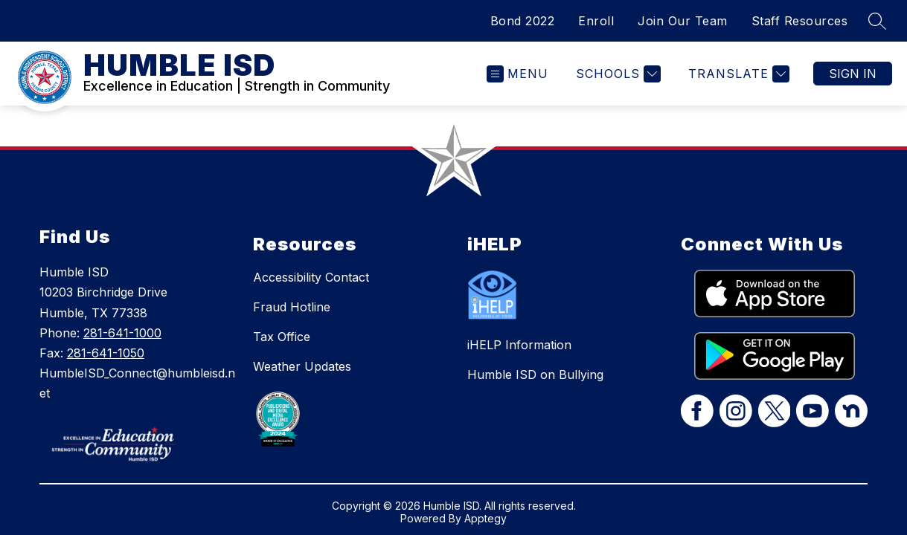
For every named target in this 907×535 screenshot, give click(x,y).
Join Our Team (683, 20)
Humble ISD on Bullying (535, 374)
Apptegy (485, 518)
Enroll (596, 20)
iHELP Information (519, 344)
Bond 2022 (522, 20)
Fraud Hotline (291, 306)
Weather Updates (302, 366)
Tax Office (281, 336)
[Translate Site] (737, 74)
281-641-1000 (122, 332)
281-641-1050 (105, 353)
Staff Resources (799, 20)
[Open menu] (517, 74)
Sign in (852, 73)
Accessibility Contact (311, 277)
